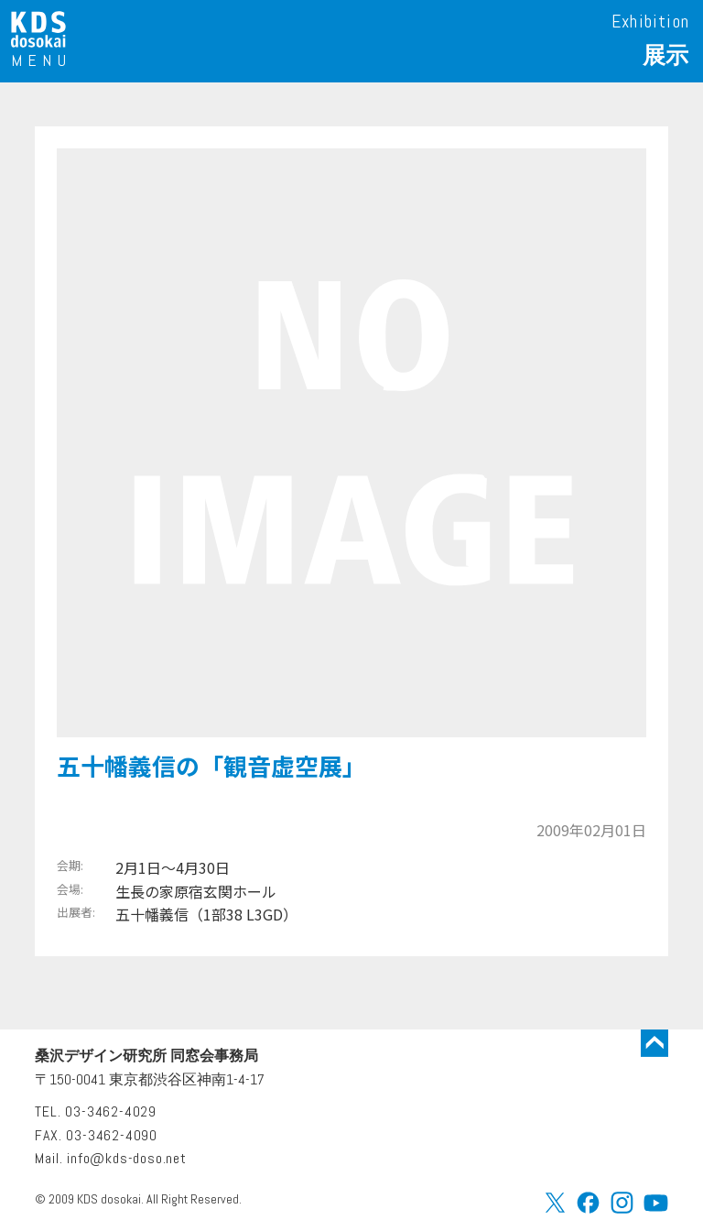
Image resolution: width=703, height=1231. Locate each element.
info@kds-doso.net (127, 1158)
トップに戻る (654, 1043)
